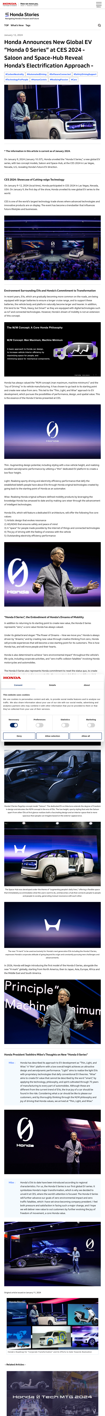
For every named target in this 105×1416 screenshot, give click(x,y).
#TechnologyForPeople (16, 79)
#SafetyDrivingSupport (85, 74)
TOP (6, 25)
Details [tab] (52, 685)
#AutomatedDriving (36, 74)
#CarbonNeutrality (14, 74)
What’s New (17, 25)
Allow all (86, 736)
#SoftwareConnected (60, 74)
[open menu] (98, 4)
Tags (28, 25)
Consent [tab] (18, 685)
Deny (19, 736)
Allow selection (52, 736)
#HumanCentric (39, 79)
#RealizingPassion (59, 79)
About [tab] (87, 685)
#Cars (74, 79)
